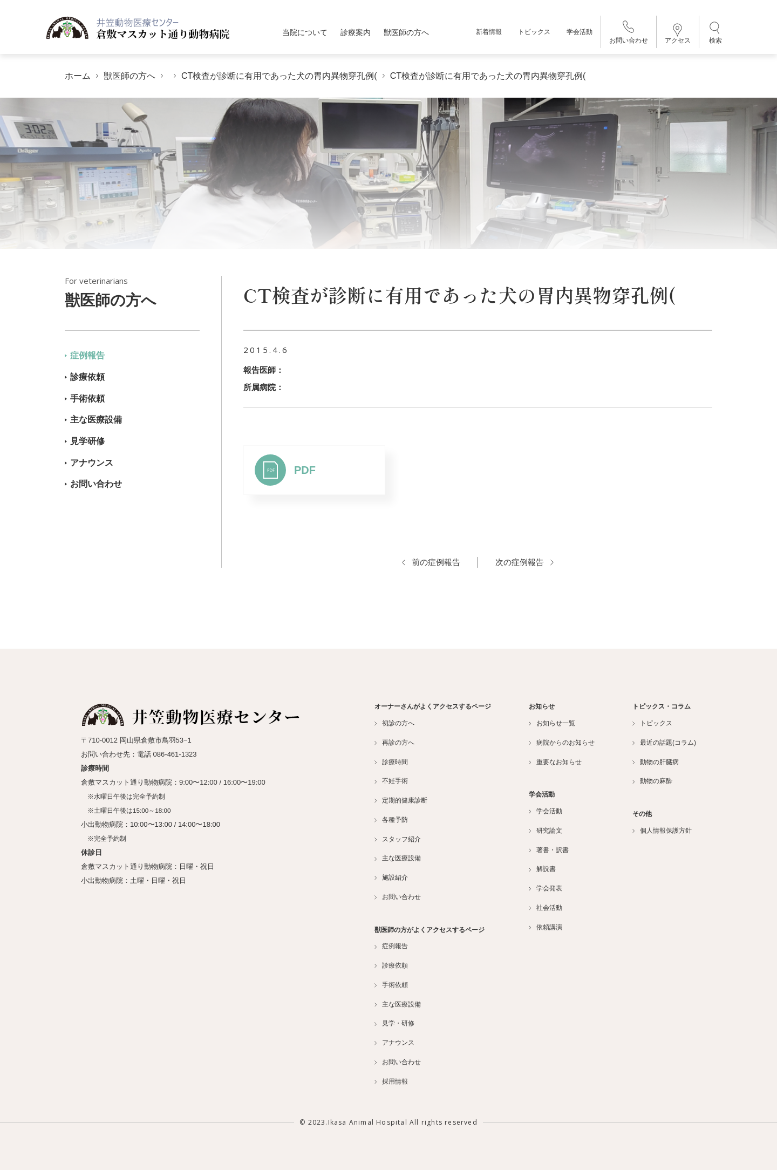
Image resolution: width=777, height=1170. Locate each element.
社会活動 (545, 907)
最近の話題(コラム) (664, 742)
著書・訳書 (549, 850)
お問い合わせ (628, 33)
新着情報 (489, 32)
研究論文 (545, 830)
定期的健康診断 (400, 800)
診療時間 (391, 762)
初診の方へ (394, 723)
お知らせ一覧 (552, 723)
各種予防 (391, 820)
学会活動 (579, 32)
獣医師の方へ (132, 292)
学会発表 (545, 888)
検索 (715, 32)
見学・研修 (394, 1023)
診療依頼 (85, 377)
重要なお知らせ (555, 762)
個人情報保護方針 (662, 830)
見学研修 (85, 441)
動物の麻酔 (652, 781)
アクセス (678, 34)
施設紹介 (391, 877)
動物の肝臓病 (655, 762)
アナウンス (89, 462)
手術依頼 (85, 398)
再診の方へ (394, 742)
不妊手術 (391, 781)
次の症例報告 (524, 562)
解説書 (542, 869)
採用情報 (391, 1081)
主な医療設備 (93, 419)
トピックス (534, 32)
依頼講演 (545, 927)
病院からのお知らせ (562, 742)
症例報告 (85, 355)
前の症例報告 (431, 562)
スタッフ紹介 (397, 839)
